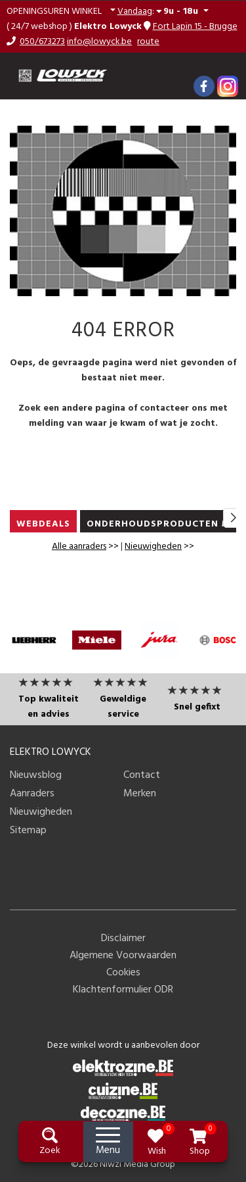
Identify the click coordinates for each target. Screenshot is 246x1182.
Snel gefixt (197, 707)
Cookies (123, 972)
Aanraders (32, 794)
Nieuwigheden (153, 546)
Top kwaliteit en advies (48, 707)
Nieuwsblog (36, 775)
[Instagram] (227, 86)
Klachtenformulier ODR (123, 989)
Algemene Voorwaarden (123, 955)
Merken (139, 794)
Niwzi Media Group (137, 1164)
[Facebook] (204, 86)
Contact (141, 775)
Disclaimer (123, 938)
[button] (61, 11)
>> (85, 546)
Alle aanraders (79, 546)
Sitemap (28, 830)
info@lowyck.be (99, 41)
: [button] (159, 11)
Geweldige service (123, 707)
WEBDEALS (43, 524)
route (148, 41)
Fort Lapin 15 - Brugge (195, 26)
